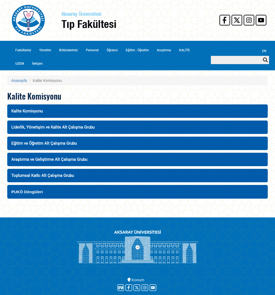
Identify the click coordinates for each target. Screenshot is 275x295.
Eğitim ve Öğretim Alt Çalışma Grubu (44, 143)
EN (264, 51)
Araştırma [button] (164, 50)
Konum (136, 280)
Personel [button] (92, 50)
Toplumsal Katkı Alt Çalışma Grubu (42, 175)
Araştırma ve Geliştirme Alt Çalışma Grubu (49, 159)
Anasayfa (19, 80)
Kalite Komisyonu (27, 111)
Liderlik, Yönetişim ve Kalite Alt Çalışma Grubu (53, 127)
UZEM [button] (19, 63)
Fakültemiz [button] (23, 50)
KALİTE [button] (184, 50)
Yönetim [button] (45, 50)
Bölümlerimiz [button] (68, 50)
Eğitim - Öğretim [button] (137, 50)
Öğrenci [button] (112, 50)
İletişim (37, 63)
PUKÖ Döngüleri (27, 192)
